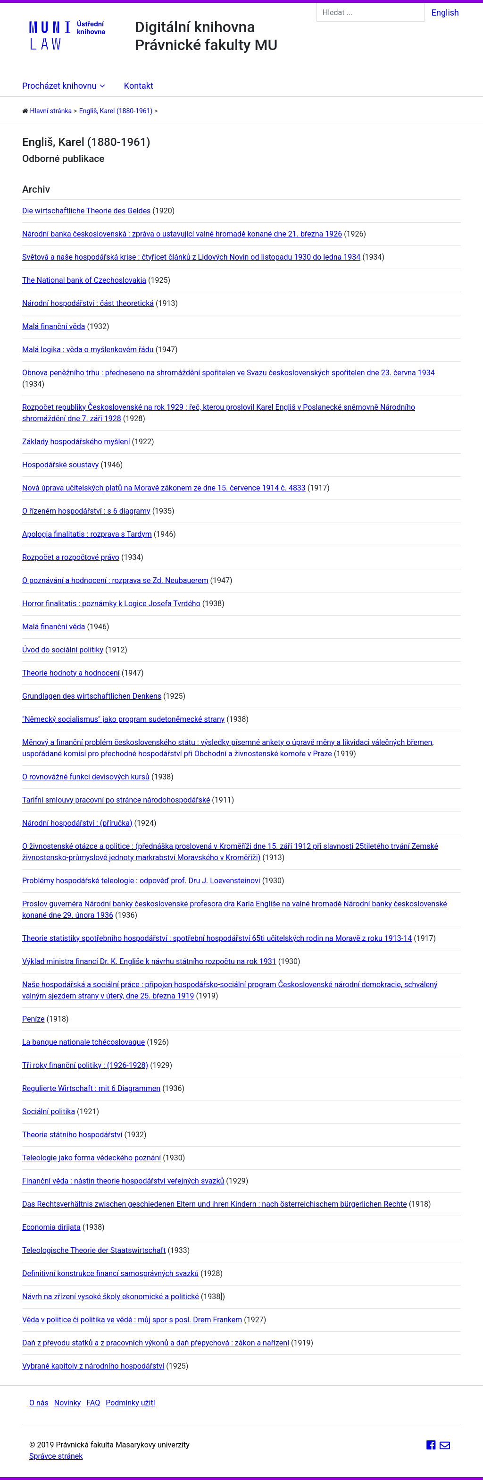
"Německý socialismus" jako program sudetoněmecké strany (123, 719)
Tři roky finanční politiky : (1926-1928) (85, 1065)
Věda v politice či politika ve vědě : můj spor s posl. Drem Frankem (132, 1319)
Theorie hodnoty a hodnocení (71, 672)
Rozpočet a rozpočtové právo (70, 557)
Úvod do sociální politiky (62, 649)
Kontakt (138, 86)
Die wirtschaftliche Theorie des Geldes (86, 210)
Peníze (33, 1019)
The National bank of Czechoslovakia (84, 280)
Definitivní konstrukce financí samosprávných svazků (110, 1273)
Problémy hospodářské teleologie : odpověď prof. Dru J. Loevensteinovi (141, 880)
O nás (39, 1402)
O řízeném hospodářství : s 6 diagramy (86, 511)
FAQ (93, 1402)
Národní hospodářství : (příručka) (77, 823)
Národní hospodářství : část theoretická (88, 303)
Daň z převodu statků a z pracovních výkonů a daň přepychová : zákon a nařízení (155, 1342)
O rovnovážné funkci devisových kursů (86, 776)
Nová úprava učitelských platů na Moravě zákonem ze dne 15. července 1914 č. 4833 (164, 487)
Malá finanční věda (53, 326)
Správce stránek (56, 1456)
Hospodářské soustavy (60, 464)
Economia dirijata (51, 1227)
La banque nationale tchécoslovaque (83, 1042)
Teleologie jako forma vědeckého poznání (91, 1157)
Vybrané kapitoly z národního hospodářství (93, 1366)
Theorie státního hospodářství (72, 1134)
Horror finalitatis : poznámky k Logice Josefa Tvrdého (111, 603)
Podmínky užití (130, 1402)
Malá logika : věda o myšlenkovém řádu (88, 349)
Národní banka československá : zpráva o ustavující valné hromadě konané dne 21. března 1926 (182, 233)
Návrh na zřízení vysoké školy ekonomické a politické (110, 1296)
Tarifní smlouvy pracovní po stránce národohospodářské (116, 799)
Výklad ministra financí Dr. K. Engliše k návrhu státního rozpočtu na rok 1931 (149, 961)
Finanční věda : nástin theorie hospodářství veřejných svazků (123, 1180)
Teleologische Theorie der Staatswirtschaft (94, 1250)
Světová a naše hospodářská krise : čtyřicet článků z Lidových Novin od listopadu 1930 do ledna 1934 (191, 257)
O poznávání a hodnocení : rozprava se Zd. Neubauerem (115, 580)
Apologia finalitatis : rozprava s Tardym (87, 534)
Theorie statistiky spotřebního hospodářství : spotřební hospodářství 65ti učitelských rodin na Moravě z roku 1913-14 (217, 938)
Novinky (67, 1402)
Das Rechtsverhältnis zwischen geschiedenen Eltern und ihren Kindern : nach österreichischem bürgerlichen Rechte (214, 1204)
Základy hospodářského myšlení (76, 441)
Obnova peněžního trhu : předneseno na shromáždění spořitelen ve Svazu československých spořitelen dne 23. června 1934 (228, 372)
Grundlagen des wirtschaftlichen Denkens (91, 696)
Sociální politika (48, 1111)
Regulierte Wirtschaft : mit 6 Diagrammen (91, 1088)
